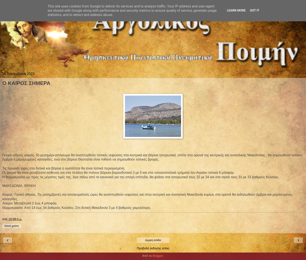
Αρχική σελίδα (153, 240)
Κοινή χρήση (11, 225)
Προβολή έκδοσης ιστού (153, 248)
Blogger (158, 255)
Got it (254, 10)
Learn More (236, 10)
